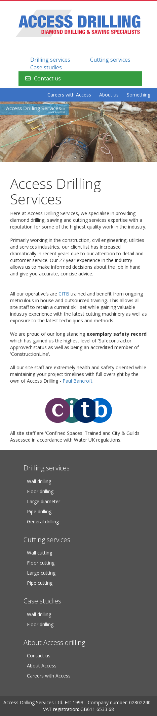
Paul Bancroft (77, 381)
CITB (63, 293)
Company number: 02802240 (119, 702)
